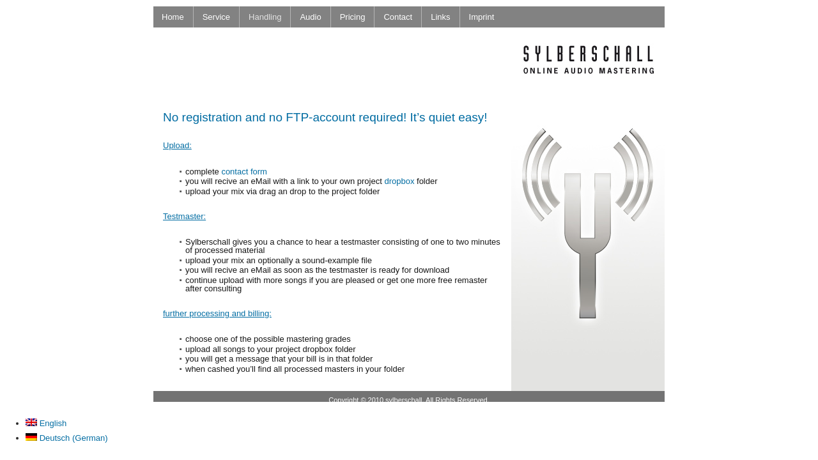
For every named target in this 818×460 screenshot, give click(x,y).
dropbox (399, 181)
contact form (244, 171)
